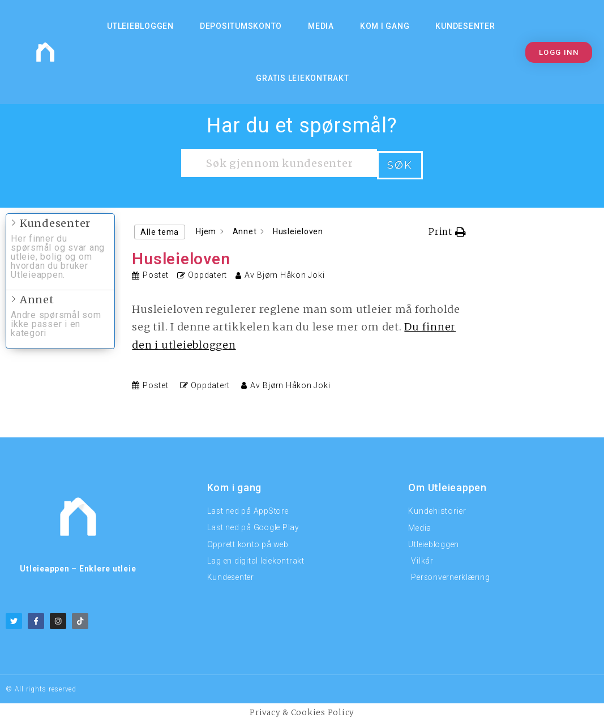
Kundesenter (465, 26)
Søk (400, 163)
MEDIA (321, 26)
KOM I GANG (385, 26)
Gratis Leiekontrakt (302, 78)
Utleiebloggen (140, 26)
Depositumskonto (241, 26)
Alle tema (159, 229)
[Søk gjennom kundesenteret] (279, 163)
